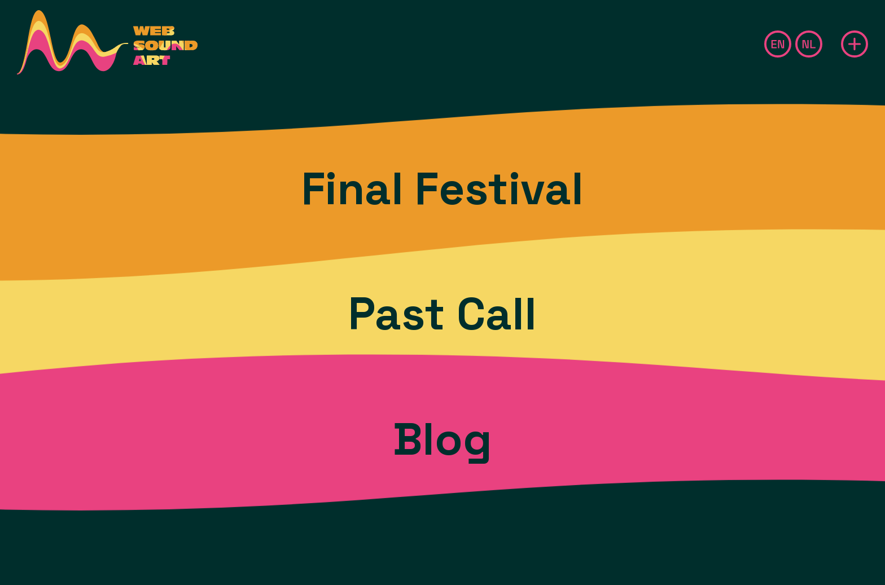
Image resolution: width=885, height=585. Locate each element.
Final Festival (442, 188)
